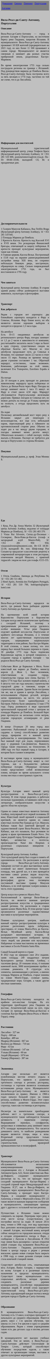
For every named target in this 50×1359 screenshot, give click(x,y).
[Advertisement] (25, 108)
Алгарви (6, 8)
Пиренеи (28, 3)
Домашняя (7, 3)
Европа (18, 3)
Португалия (40, 3)
